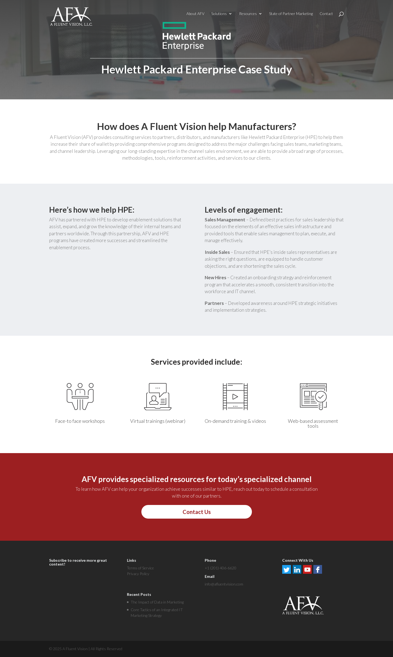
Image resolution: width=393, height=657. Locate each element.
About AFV (195, 14)
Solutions (219, 14)
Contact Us (197, 512)
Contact (326, 14)
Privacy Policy (138, 573)
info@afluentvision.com (224, 584)
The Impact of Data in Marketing (157, 602)
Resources (248, 14)
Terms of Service (140, 568)
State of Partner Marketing (291, 14)
